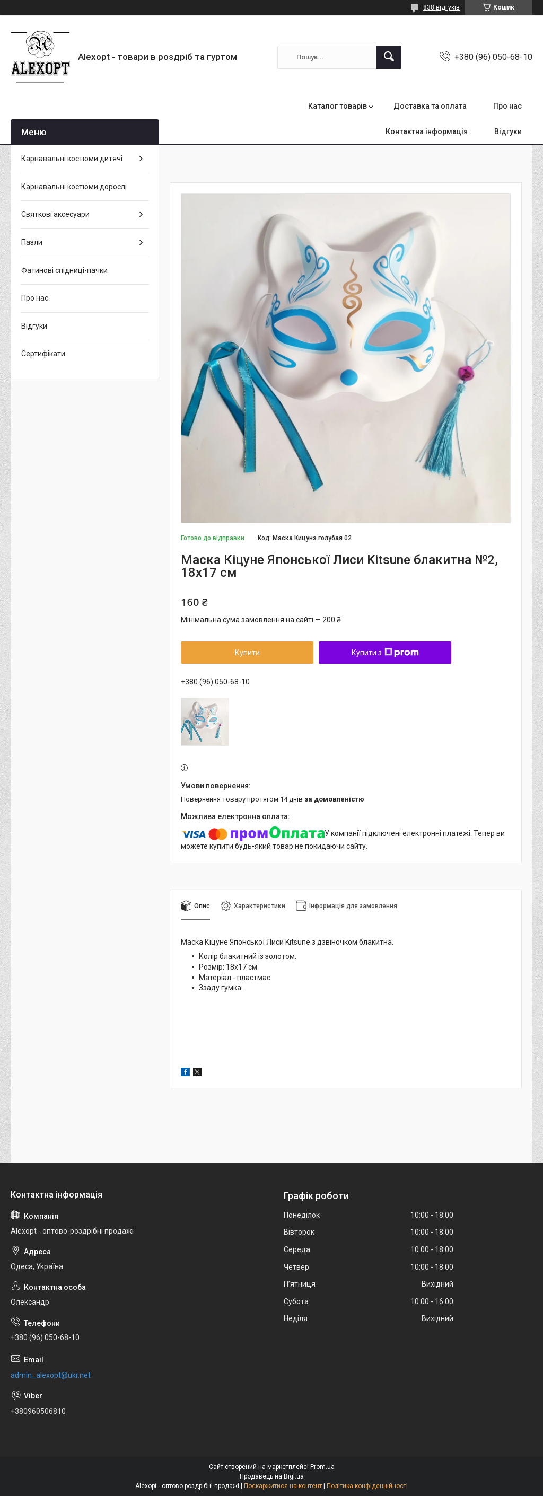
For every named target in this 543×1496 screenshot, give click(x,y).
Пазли (31, 242)
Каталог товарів (337, 106)
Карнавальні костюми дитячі (71, 158)
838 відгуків (441, 7)
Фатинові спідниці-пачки (64, 270)
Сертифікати (43, 353)
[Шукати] (388, 57)
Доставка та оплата (430, 106)
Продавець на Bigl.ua (272, 1476)
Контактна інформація (427, 131)
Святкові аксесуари (55, 214)
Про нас (507, 106)
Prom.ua (322, 1467)
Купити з (385, 652)
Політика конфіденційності (367, 1486)
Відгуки (508, 131)
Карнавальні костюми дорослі (74, 186)
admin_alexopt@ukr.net (51, 1375)
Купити (247, 652)
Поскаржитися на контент (283, 1486)
